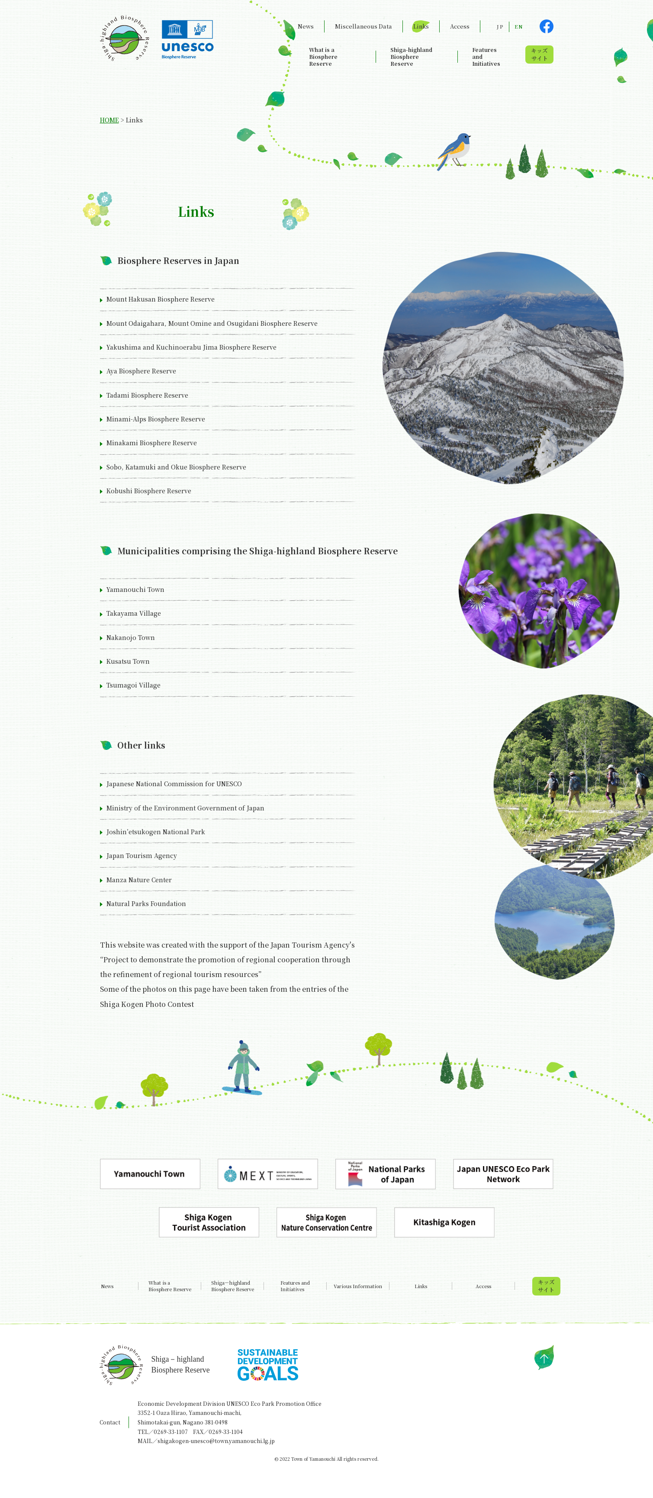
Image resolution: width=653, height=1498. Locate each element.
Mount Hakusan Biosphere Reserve (160, 299)
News (306, 26)
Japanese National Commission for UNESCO (174, 783)
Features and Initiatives (486, 56)
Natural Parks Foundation (146, 903)
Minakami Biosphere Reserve (151, 442)
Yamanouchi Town (135, 589)
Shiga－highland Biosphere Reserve (232, 1285)
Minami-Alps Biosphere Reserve (155, 419)
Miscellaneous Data (363, 26)
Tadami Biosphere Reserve (147, 395)
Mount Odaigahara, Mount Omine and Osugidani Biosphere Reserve (212, 323)
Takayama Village (133, 613)
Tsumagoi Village (133, 685)
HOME (109, 120)
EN (519, 26)
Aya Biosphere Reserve (141, 370)
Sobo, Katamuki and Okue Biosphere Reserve (176, 467)
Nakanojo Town (130, 637)
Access (460, 26)
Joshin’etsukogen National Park (155, 831)
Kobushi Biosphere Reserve (148, 490)
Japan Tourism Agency (141, 855)
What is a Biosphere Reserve (323, 56)
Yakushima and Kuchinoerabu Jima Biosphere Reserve (191, 347)
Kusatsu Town (128, 661)
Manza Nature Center (139, 879)
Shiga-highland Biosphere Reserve (411, 56)
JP (500, 26)
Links (421, 26)
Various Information (358, 1286)
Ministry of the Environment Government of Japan (185, 808)
